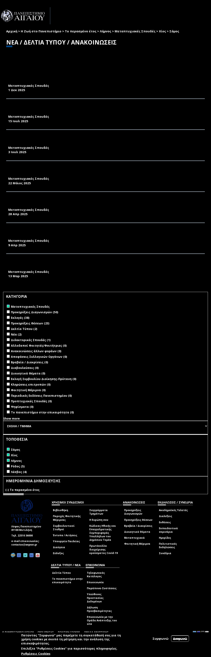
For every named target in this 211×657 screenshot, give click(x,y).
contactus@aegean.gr (25, 544)
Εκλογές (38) (20, 318)
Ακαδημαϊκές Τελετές (173, 510)
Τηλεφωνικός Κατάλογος (96, 574)
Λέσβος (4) (19, 472)
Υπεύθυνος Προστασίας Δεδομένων (95, 597)
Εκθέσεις (165, 522)
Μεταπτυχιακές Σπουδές (135, 31)
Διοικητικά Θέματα (137, 532)
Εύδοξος (58, 553)
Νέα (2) (16, 334)
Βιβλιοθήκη (60, 510)
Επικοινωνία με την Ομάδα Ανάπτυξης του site (102, 620)
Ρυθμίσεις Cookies (35, 653)
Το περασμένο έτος (80, 31)
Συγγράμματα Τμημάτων (98, 511)
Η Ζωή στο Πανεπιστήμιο (41, 31)
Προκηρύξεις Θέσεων (138, 520)
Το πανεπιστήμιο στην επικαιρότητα (67, 580)
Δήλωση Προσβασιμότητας (99, 609)
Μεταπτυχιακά (134, 538)
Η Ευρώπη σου (98, 520)
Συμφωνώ (161, 638)
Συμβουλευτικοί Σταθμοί (64, 527)
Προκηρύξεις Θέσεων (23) (30, 323)
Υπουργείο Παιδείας (66, 541)
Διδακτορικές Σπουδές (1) (31, 340)
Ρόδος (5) (18, 466)
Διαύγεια (59, 547)
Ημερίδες (165, 538)
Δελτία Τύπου (61, 573)
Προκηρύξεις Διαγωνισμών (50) (34, 312)
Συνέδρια (165, 553)
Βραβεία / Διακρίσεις (138, 526)
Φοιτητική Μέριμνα (137, 544)
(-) (7, 490)
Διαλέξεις (165, 516)
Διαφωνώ (180, 638)
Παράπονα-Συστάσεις (102, 588)
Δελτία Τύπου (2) (24, 329)
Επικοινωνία (95, 582)
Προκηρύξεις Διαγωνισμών (133, 511)
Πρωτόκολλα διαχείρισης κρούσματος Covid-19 (103, 549)
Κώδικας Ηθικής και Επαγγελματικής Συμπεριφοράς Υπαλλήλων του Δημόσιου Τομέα (102, 533)
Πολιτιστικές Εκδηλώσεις (168, 545)
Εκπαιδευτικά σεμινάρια (168, 530)
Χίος (162, 31)
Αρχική (11, 31)
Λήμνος (105, 31)
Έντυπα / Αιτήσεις (65, 535)
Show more (11, 418)
